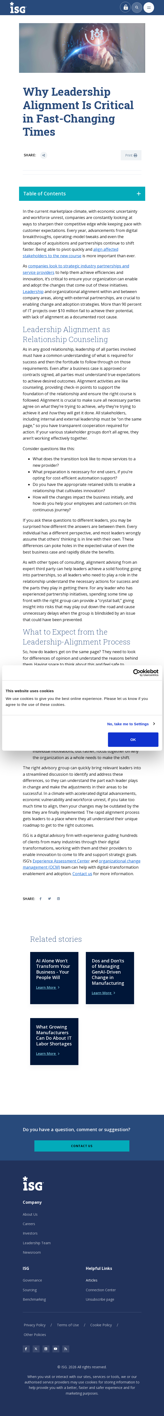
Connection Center (101, 1289)
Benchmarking (34, 1299)
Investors (30, 1233)
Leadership (33, 291)
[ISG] (24, 7)
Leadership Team (37, 1243)
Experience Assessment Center (61, 861)
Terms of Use (68, 1325)
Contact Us (82, 1146)
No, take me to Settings (128, 724)
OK (133, 739)
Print (131, 155)
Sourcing (30, 1289)
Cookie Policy (101, 1325)
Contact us (82, 873)
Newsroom (32, 1252)
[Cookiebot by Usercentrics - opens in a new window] (136, 672)
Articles (91, 1280)
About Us (30, 1214)
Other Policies (35, 1334)
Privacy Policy (35, 1325)
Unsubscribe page (100, 1299)
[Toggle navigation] (148, 7)
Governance (32, 1280)
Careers (29, 1223)
